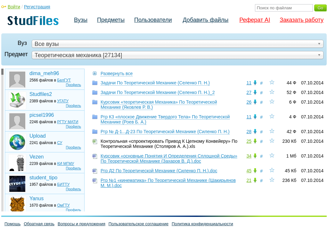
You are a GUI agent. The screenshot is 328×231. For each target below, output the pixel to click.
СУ (59, 143)
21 (248, 180)
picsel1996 (41, 115)
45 (248, 170)
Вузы (80, 20)
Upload (37, 136)
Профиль (73, 85)
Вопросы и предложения (81, 223)
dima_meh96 (44, 73)
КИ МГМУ (65, 163)
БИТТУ (63, 184)
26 (248, 102)
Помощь (12, 223)
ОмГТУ (63, 205)
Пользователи (153, 20)
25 (248, 141)
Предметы (111, 20)
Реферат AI (254, 20)
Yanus (36, 198)
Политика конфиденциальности (202, 223)
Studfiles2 (40, 94)
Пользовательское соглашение (138, 223)
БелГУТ (64, 80)
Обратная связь (39, 223)
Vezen (36, 156)
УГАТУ (63, 101)
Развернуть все (117, 73)
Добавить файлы (205, 20)
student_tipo (43, 177)
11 (248, 82)
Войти (14, 6)
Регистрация (37, 6)
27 (248, 92)
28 (248, 131)
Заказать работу (302, 20)
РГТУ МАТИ (67, 122)
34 (248, 155)
